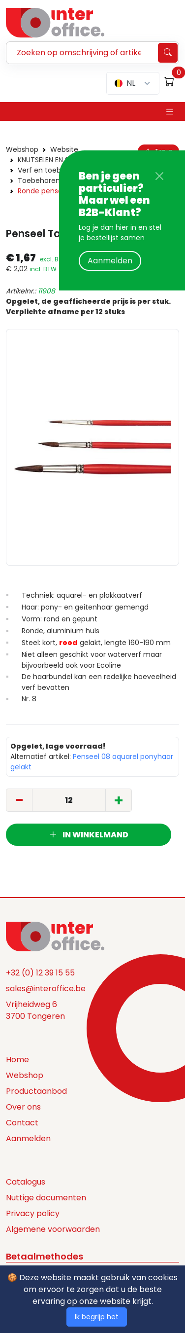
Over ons (23, 1107)
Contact (22, 1122)
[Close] (159, 176)
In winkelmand (88, 834)
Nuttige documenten (46, 1197)
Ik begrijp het (97, 1317)
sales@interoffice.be (46, 988)
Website (64, 149)
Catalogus (25, 1182)
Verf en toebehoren (52, 170)
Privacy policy (33, 1213)
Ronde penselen (45, 191)
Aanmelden (110, 260)
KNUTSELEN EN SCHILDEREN (60, 160)
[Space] (55, 936)
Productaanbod (36, 1091)
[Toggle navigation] (169, 111)
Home (17, 1059)
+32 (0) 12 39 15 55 (40, 972)
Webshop (22, 149)
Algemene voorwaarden (53, 1229)
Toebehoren (39, 180)
